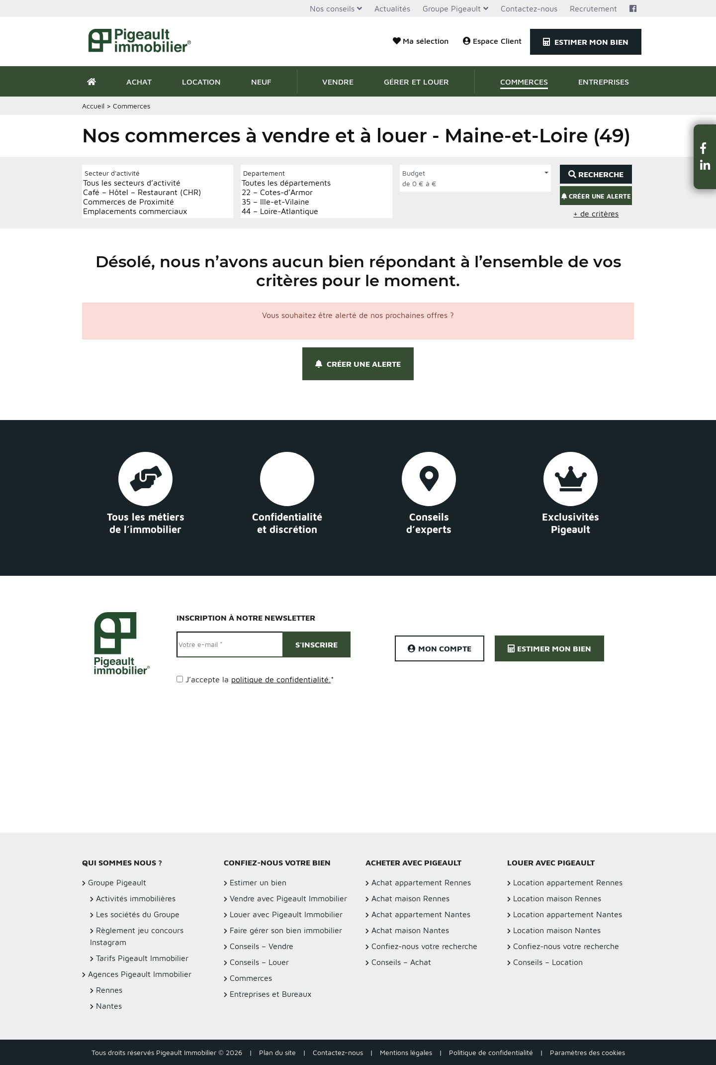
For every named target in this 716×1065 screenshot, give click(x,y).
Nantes (109, 1005)
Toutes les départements (286, 183)
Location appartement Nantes (567, 914)
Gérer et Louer (416, 81)
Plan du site (277, 1052)
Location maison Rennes (557, 898)
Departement (264, 173)
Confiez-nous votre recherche (424, 946)
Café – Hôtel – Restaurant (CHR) (142, 192)
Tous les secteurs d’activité (142, 183)
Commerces (524, 81)
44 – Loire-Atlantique (286, 211)
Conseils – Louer (259, 962)
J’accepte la (259, 679)
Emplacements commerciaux (142, 211)
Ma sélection (420, 40)
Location (201, 81)
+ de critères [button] (596, 213)
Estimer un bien (258, 882)
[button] (705, 148)
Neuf (261, 81)
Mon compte (439, 648)
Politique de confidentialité (491, 1052)
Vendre (338, 81)
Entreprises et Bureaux (271, 993)
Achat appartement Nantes (420, 914)
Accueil (93, 106)
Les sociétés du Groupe (137, 914)
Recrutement (593, 8)
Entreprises (603, 81)
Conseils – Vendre (261, 946)
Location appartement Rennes (568, 882)
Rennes (109, 989)
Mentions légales (406, 1052)
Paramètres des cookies (587, 1052)
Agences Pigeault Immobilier (139, 973)
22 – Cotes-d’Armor (286, 192)
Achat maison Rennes (410, 898)
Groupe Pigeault (452, 8)
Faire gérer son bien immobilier (286, 930)
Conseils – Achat (401, 962)
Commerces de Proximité (142, 202)
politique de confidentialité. (281, 679)
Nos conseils (332, 8)
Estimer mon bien (585, 41)
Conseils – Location (548, 962)
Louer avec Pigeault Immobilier (286, 914)
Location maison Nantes (557, 930)
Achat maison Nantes (410, 930)
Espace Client (492, 40)
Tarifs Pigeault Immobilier (142, 958)
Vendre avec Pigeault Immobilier (288, 898)
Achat (139, 81)
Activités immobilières (136, 898)
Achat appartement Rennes (421, 882)
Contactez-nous (529, 8)
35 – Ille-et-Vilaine (286, 202)
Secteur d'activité (112, 173)
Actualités (392, 8)
